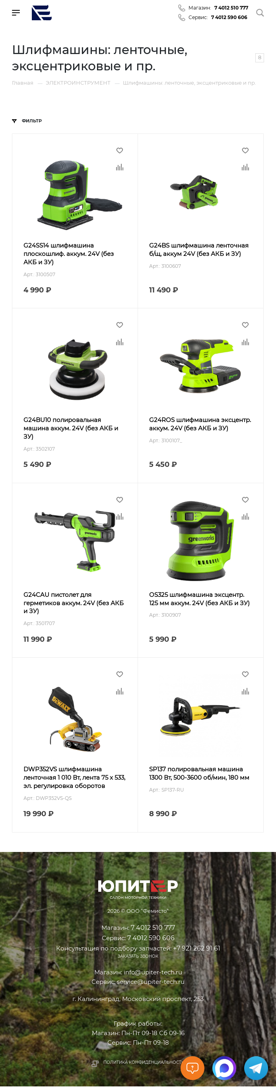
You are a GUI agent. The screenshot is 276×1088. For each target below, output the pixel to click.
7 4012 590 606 (229, 17)
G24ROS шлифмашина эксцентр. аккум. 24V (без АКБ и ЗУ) (200, 425)
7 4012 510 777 (231, 8)
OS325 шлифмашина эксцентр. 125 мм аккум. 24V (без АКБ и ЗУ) (200, 600)
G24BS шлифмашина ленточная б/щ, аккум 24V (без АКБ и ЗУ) (199, 250)
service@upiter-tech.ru (151, 983)
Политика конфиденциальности (144, 1064)
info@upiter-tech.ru (153, 974)
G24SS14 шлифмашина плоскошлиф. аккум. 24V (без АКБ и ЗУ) (69, 254)
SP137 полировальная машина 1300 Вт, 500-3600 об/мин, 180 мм (200, 775)
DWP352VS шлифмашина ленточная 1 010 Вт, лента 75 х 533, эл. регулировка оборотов (75, 779)
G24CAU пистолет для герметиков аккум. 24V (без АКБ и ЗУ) (74, 604)
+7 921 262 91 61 (196, 949)
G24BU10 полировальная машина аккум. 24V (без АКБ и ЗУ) (71, 429)
